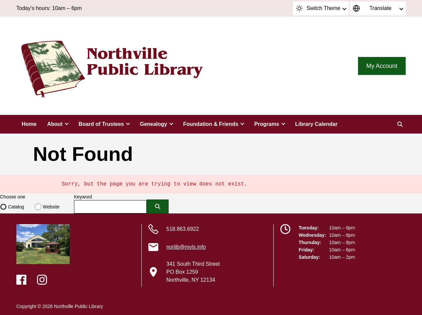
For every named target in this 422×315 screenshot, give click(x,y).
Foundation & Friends (210, 124)
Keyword (83, 196)
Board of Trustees (101, 124)
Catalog (16, 206)
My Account (381, 66)
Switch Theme (318, 8)
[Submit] (158, 206)
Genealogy (153, 124)
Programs (266, 124)
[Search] (400, 124)
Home (29, 124)
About (54, 124)
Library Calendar (316, 124)
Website (51, 206)
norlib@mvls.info (186, 247)
